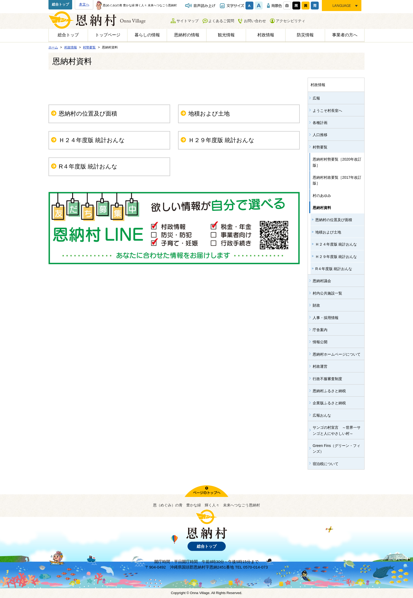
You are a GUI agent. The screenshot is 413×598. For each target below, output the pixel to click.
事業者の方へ (344, 35)
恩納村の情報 (186, 35)
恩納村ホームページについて (337, 354)
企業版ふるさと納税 (329, 403)
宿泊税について (325, 464)
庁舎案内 (320, 330)
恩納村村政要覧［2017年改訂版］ (337, 180)
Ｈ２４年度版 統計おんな (92, 140)
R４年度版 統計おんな (88, 166)
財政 (316, 305)
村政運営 (320, 366)
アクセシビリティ (290, 21)
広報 (316, 98)
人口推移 (320, 135)
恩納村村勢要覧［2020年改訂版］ (337, 162)
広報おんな (322, 415)
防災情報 (305, 35)
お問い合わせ (255, 21)
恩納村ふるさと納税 (329, 391)
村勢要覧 (320, 147)
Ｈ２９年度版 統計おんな (221, 140)
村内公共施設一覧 (327, 293)
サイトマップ (187, 21)
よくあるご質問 (221, 21)
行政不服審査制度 (327, 379)
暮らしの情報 (147, 35)
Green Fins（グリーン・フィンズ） (336, 448)
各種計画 (320, 123)
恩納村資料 (322, 208)
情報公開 (320, 342)
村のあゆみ (322, 195)
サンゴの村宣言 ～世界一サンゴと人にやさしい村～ (337, 430)
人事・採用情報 (325, 318)
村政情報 (265, 35)
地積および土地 (209, 113)
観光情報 (226, 35)
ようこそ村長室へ (327, 110)
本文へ (84, 4)
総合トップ (60, 4)
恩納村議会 (322, 281)
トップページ (107, 35)
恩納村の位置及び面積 (88, 113)
